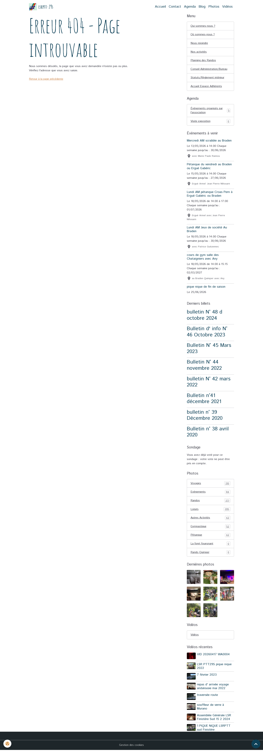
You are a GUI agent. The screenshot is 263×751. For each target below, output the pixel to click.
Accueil (160, 6)
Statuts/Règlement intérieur (208, 78)
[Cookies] (8, 744)
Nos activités (199, 52)
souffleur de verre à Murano (210, 707)
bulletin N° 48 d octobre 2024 (204, 316)
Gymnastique (210, 527)
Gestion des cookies (131, 746)
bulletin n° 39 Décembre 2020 (205, 416)
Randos (210, 501)
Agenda (190, 6)
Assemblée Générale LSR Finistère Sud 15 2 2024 (214, 718)
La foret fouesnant (210, 545)
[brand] (41, 7)
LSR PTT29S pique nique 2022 (214, 667)
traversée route (207, 696)
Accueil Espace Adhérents (207, 87)
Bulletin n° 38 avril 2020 (208, 432)
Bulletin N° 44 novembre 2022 (204, 366)
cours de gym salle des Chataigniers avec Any (203, 257)
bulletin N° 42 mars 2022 (209, 382)
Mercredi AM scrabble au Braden (209, 141)
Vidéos (227, 6)
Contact (175, 6)
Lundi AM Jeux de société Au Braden (207, 230)
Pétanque (210, 536)
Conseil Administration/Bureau (209, 69)
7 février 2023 (207, 676)
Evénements (210, 493)
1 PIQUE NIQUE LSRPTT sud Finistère (214, 729)
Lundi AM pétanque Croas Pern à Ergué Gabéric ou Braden (209, 194)
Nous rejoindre (199, 43)
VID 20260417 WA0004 (213, 656)
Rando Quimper (210, 554)
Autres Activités (210, 519)
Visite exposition (210, 122)
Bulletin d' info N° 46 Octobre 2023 (207, 332)
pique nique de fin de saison (206, 287)
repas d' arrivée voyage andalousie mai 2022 (213, 687)
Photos (213, 6)
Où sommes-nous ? (203, 35)
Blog (202, 6)
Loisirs (210, 510)
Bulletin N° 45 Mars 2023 (209, 349)
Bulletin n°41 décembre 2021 (204, 399)
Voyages (210, 484)
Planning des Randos (204, 61)
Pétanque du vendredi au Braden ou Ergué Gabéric (209, 167)
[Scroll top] (255, 743)
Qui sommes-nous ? (203, 26)
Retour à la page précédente (47, 79)
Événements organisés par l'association (210, 111)
